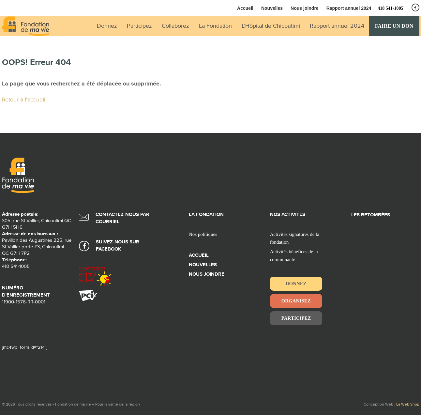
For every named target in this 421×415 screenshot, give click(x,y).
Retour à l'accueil (23, 100)
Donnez (296, 283)
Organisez (296, 300)
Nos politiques (203, 234)
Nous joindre (305, 8)
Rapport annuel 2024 (348, 8)
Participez (296, 318)
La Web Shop (407, 405)
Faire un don (394, 26)
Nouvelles (272, 8)
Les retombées (370, 214)
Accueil (245, 8)
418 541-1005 (390, 8)
